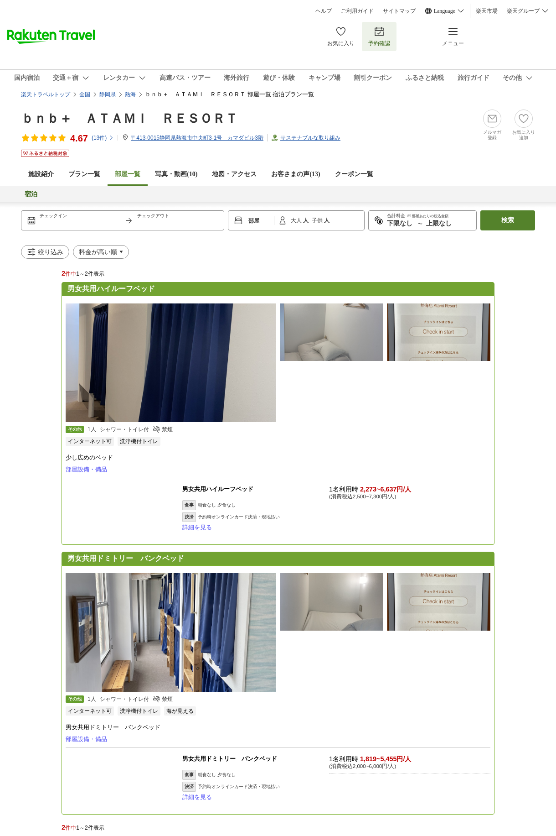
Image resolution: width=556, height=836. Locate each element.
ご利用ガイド (357, 11)
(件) (103, 138)
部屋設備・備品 (86, 469)
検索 (507, 220)
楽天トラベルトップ (45, 94)
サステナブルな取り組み (310, 138)
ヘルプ (323, 11)
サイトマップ (399, 11)
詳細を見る (197, 527)
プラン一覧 (84, 174)
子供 (318, 220)
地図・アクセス (234, 174)
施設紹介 (41, 174)
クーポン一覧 (354, 174)
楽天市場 (487, 11)
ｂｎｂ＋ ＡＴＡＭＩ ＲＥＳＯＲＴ (129, 118)
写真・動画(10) (176, 174)
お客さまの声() (295, 174)
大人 (297, 220)
